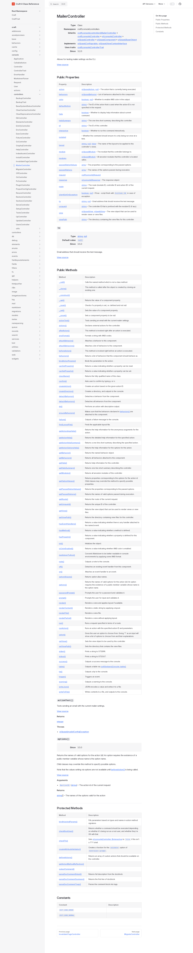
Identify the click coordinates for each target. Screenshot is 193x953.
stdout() (62, 656)
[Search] (58, 3)
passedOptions (65, 170)
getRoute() (63, 499)
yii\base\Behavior (89, 94)
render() (62, 603)
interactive (63, 131)
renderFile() (64, 613)
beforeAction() (65, 351)
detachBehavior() (66, 396)
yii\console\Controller (112, 36)
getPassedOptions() (67, 494)
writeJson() (64, 687)
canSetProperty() (66, 371)
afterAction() (64, 331)
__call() (62, 282)
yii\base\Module (89, 152)
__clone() (62, 289)
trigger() (62, 677)
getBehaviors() (65, 458)
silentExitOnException (68, 195)
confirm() (63, 381)
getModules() (65, 473)
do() (60, 406)
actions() (63, 325)
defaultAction (65, 106)
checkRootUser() (66, 831)
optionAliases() (65, 577)
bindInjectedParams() (68, 822)
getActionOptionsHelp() (69, 448)
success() (63, 661)
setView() (63, 641)
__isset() (62, 305)
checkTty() (63, 841)
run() (61, 623)
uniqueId (63, 206)
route (61, 186)
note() (61, 562)
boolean (85, 99)
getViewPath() (65, 517)
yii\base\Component (106, 39)
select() (62, 635)
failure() (62, 419)
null (97, 89)
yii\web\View (99, 211)
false (94, 144)
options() (63, 585)
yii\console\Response (91, 180)
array (84, 165)
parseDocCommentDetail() (70, 874)
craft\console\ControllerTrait (91, 47)
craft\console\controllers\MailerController (97, 33)
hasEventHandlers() (67, 524)
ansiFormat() (64, 336)
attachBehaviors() (66, 346)
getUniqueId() (65, 504)
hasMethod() (64, 530)
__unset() (63, 315)
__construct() (64, 295)
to (60, 201)
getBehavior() (65, 453)
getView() (63, 511)
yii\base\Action (88, 89)
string (84, 104)
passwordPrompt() (67, 593)
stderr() (62, 651)
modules (62, 158)
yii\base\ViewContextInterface (113, 43)
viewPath (63, 219)
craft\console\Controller (89, 36)
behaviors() (64, 356)
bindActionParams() (67, 361)
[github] (180, 4)
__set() (61, 310)
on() (60, 572)
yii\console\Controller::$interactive (107, 839)
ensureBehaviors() (67, 413)
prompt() (62, 598)
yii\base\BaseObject (127, 39)
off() (61, 567)
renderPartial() (65, 618)
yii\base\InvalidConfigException (74, 732)
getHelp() (63, 463)
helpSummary (65, 121)
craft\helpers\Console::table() (113, 667)
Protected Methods (163, 28)
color (61, 99)
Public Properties (163, 20)
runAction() (63, 628)
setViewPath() (65, 646)
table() (62, 667)
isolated (62, 137)
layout (61, 145)
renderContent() (66, 608)
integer (60, 721)
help (61, 114)
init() (61, 543)
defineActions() (65, 857)
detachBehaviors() (67, 401)
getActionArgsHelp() (67, 431)
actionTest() (64, 320)
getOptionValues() (67, 481)
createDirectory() (66, 391)
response (63, 180)
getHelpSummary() (67, 468)
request (62, 175)
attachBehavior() (66, 341)
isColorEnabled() (66, 548)
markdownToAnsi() (67, 555)
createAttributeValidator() (70, 849)
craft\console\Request (91, 175)
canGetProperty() (66, 366)
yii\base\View (87, 211)
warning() (63, 682)
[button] (26, 11)
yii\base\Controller (86, 39)
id (60, 126)
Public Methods (162, 24)
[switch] (172, 4)
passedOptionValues (68, 165)
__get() (61, 300)
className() (64, 376)
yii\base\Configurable (88, 43)
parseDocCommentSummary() (71, 879)
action (61, 89)
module (62, 152)
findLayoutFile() (66, 425)
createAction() (65, 386)
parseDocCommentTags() (70, 884)
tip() (60, 672)
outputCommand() (66, 869)
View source (62, 64)
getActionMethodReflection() (71, 864)
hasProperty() (65, 537)
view (61, 213)
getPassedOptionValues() (70, 489)
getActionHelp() (65, 438)
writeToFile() (64, 692)
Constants (160, 31)
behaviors (63, 94)
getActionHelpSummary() (69, 443)
